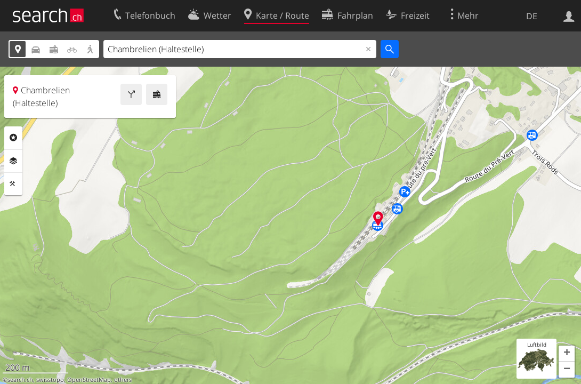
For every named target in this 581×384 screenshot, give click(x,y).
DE (531, 16)
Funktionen (13, 184)
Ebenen (13, 161)
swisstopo (50, 379)
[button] (567, 354)
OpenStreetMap (89, 379)
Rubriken (13, 137)
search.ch (20, 379)
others (123, 379)
